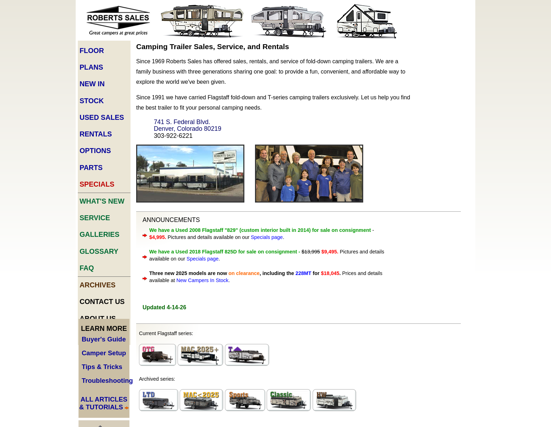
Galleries (100, 234)
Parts (91, 167)
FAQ (87, 268)
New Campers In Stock (202, 280)
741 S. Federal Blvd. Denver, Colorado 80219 (187, 125)
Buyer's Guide (104, 339)
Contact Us (102, 301)
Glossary (99, 251)
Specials (97, 184)
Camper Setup (104, 353)
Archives (98, 285)
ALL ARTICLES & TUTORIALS (103, 403)
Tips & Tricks (102, 366)
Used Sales (102, 117)
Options (95, 150)
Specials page (267, 237)
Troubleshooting (107, 380)
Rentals (96, 134)
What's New (102, 201)
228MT (303, 273)
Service (95, 218)
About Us (98, 318)
